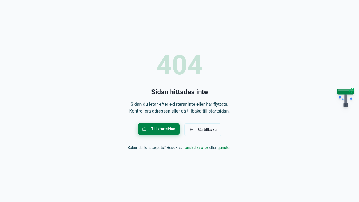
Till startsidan (158, 129)
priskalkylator (196, 147)
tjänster (223, 147)
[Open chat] (346, 100)
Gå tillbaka (203, 129)
